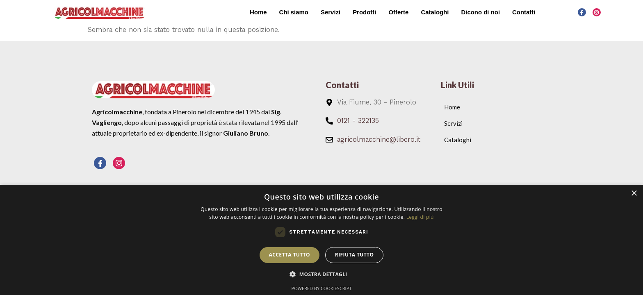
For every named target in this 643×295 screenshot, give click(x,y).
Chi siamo (293, 12)
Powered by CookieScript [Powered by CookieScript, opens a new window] (322, 288)
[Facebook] (582, 12)
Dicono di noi (480, 12)
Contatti (524, 12)
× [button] (634, 194)
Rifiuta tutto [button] (354, 254)
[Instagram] (597, 12)
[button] (321, 274)
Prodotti (364, 12)
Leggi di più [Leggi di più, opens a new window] (420, 216)
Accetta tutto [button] (289, 254)
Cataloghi (434, 12)
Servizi (330, 12)
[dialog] (321, 240)
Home (257, 12)
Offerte (398, 12)
